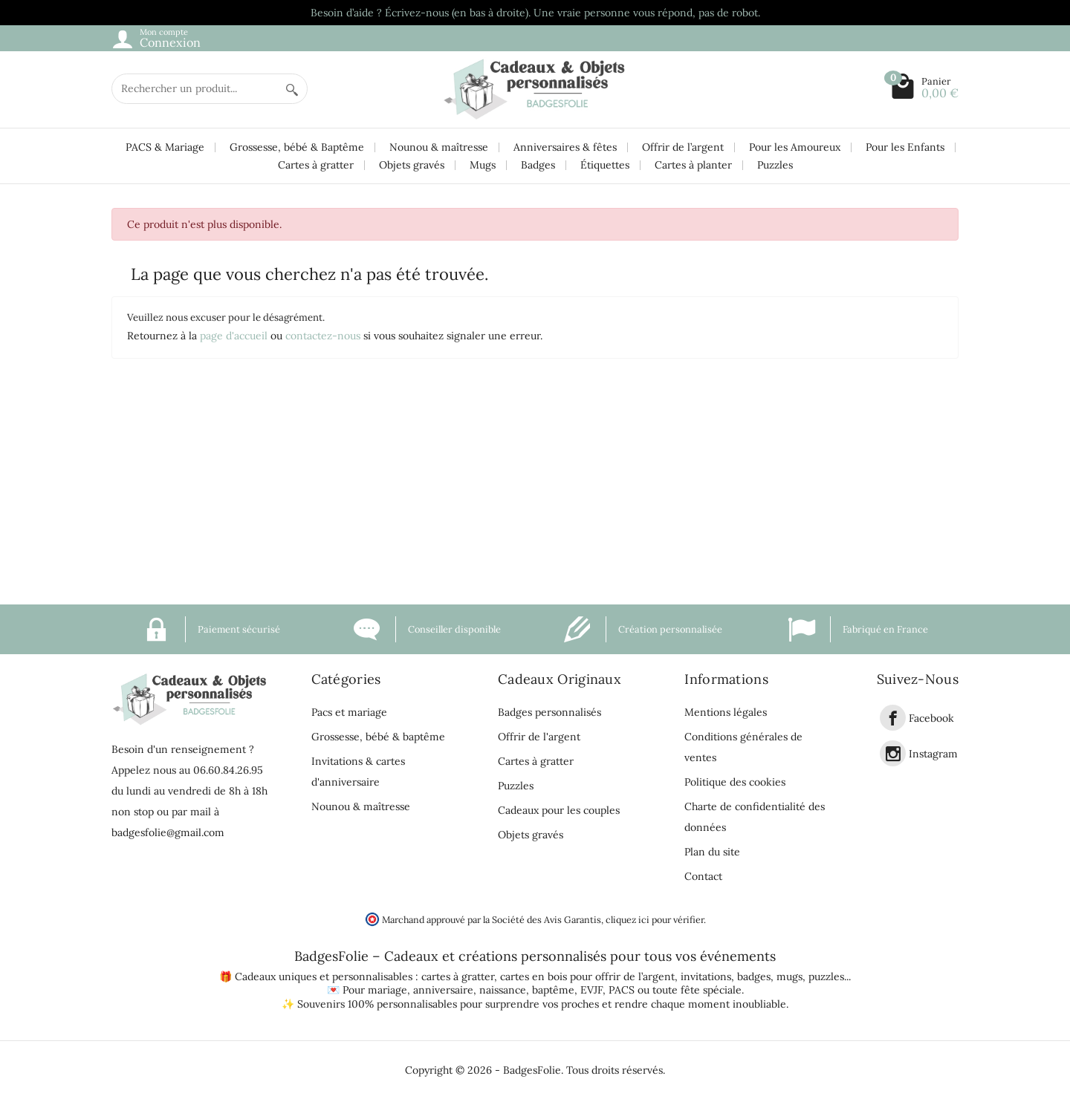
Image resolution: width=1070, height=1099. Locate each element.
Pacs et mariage (349, 712)
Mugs (483, 165)
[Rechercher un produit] (194, 88)
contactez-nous (322, 335)
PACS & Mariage (165, 147)
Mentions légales (725, 712)
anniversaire (443, 990)
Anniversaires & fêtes (565, 147)
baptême (553, 990)
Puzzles (775, 165)
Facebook (931, 718)
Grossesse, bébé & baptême (378, 736)
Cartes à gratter (316, 165)
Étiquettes (604, 165)
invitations (706, 976)
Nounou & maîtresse (438, 147)
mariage (387, 990)
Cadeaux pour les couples (559, 810)
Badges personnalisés (549, 712)
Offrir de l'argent (539, 736)
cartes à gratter (457, 976)
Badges (538, 165)
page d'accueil (234, 335)
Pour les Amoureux (794, 147)
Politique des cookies (734, 782)
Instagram (933, 753)
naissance (502, 990)
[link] (893, 718)
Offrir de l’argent (683, 147)
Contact (703, 876)
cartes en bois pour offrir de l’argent (587, 976)
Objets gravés (411, 165)
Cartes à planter (693, 165)
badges (754, 976)
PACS (622, 990)
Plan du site (712, 851)
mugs (789, 976)
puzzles (826, 976)
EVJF (591, 990)
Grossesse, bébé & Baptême (297, 147)
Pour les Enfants (905, 147)
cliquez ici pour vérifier (655, 919)
